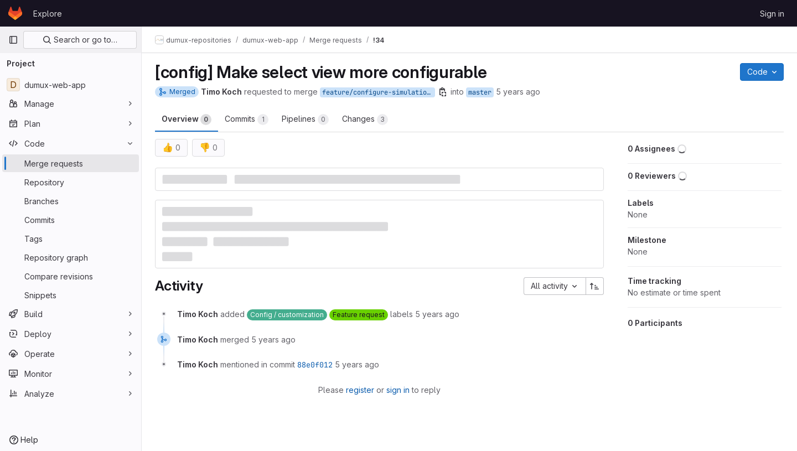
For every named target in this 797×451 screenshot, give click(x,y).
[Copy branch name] (442, 92)
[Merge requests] (70, 163)
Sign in (772, 13)
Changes (365, 119)
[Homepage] (15, 13)
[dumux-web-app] (70, 85)
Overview (186, 119)
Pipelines (305, 119)
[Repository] (70, 182)
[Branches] (70, 201)
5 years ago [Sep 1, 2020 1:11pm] (518, 91)
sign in (398, 390)
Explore (47, 13)
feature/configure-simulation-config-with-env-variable (378, 92)
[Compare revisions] (70, 276)
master (479, 92)
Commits (246, 119)
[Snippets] (70, 295)
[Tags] (70, 238)
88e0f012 (315, 365)
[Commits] (70, 220)
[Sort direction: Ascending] (595, 286)
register (360, 390)
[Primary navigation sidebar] (13, 40)
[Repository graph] (70, 257)
